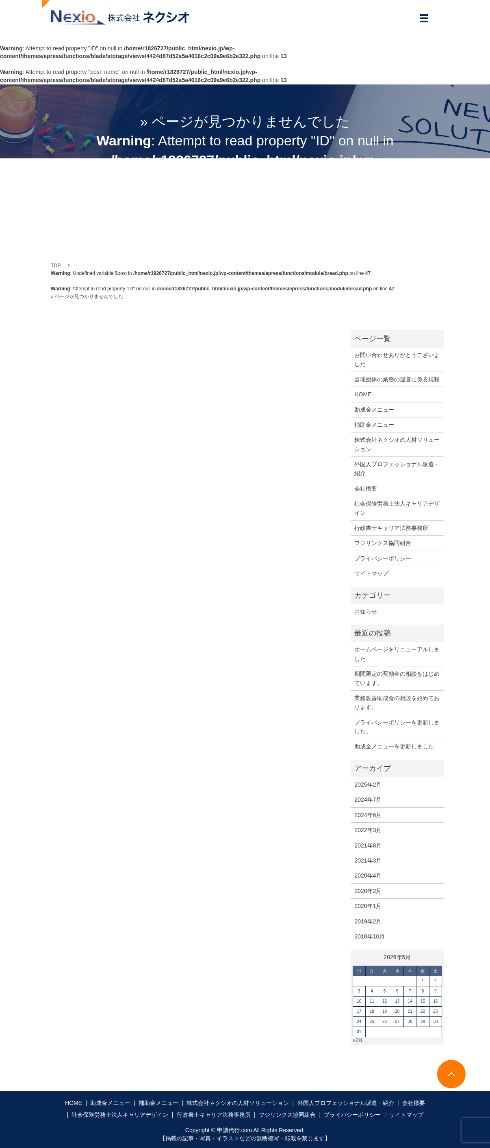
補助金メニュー (374, 425)
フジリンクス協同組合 (382, 543)
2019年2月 (368, 921)
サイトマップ (371, 573)
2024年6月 (368, 815)
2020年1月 (368, 906)
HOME (362, 394)
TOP (56, 265)
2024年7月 (368, 799)
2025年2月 (368, 784)
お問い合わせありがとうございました (397, 359)
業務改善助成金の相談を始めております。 (397, 702)
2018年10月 (369, 936)
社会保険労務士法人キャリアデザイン (397, 508)
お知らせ (365, 611)
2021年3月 (368, 860)
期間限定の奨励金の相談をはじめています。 (397, 678)
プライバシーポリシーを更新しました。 (397, 727)
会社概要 (365, 488)
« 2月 (357, 1040)
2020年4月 (368, 875)
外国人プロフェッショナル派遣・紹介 (397, 468)
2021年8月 (368, 845)
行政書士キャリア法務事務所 (391, 528)
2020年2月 (368, 891)
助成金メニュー (374, 409)
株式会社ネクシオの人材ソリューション (397, 444)
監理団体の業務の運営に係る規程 (397, 379)
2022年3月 (368, 830)
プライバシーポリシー (382, 558)
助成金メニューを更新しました (394, 746)
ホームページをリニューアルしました (397, 654)
